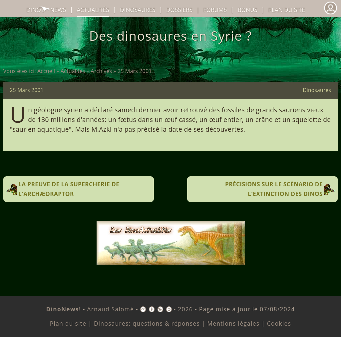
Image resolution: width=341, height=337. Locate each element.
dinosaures (137, 10)
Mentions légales (233, 323)
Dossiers (179, 10)
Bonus (247, 10)
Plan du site (286, 10)
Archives (101, 71)
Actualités (73, 71)
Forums (215, 10)
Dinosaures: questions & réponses (147, 323)
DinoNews (46, 10)
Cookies (279, 323)
